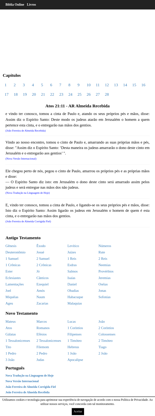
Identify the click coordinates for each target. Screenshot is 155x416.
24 (70, 94)
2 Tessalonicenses (48, 341)
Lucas (71, 321)
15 (134, 85)
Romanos (43, 328)
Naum (40, 297)
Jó (38, 271)
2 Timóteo (105, 341)
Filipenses (74, 334)
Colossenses (106, 334)
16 (143, 85)
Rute (101, 252)
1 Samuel (11, 258)
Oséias (103, 284)
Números (104, 246)
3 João (9, 360)
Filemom (42, 347)
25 (80, 94)
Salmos (72, 271)
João (101, 321)
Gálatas (10, 334)
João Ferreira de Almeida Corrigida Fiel (30, 386)
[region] (77, 38)
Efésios (41, 334)
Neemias (104, 265)
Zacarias (42, 303)
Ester (9, 271)
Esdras (72, 265)
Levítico (73, 246)
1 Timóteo (74, 341)
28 (107, 94)
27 (98, 94)
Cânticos (42, 278)
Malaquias (74, 303)
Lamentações (14, 284)
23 (61, 94)
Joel (8, 290)
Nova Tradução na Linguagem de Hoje (29, 375)
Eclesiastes (13, 278)
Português (14, 368)
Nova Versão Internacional (22, 381)
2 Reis (102, 258)
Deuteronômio (15, 252)
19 (25, 94)
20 (34, 94)
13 (116, 85)
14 (125, 85)
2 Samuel (42, 258)
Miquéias (11, 297)
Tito (8, 347)
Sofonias (104, 297)
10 (89, 85)
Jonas (102, 290)
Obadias (73, 290)
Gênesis (10, 246)
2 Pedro (41, 353)
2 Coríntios (106, 328)
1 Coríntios (75, 328)
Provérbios (105, 271)
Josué (40, 252)
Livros (31, 4)
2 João (102, 353)
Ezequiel (42, 284)
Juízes (71, 252)
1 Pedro (10, 353)
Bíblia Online (14, 4)
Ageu (9, 303)
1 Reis (71, 258)
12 (107, 85)
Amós (40, 290)
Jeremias (104, 278)
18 (16, 94)
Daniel (72, 284)
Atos (8, 328)
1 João (71, 353)
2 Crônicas (43, 265)
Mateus (10, 321)
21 (43, 94)
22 (52, 94)
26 (89, 94)
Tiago (102, 347)
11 (98, 85)
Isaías (71, 278)
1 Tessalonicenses (17, 341)
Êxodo (41, 246)
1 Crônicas (12, 265)
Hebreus (73, 347)
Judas (40, 360)
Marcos (41, 321)
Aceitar (77, 411)
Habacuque (75, 297)
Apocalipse (75, 360)
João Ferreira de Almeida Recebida (27, 392)
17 (7, 94)
